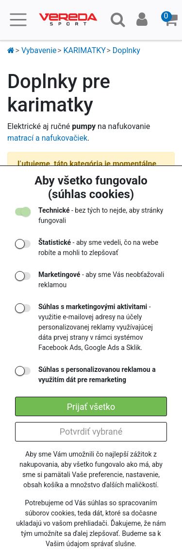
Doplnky (126, 50)
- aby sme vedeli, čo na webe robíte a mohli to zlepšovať (98, 248)
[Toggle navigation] (18, 19)
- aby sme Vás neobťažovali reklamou (101, 280)
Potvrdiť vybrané (91, 431)
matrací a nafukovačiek (47, 138)
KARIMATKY (84, 50)
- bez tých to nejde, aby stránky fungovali (100, 215)
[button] (170, 20)
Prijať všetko (91, 407)
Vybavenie (39, 50)
